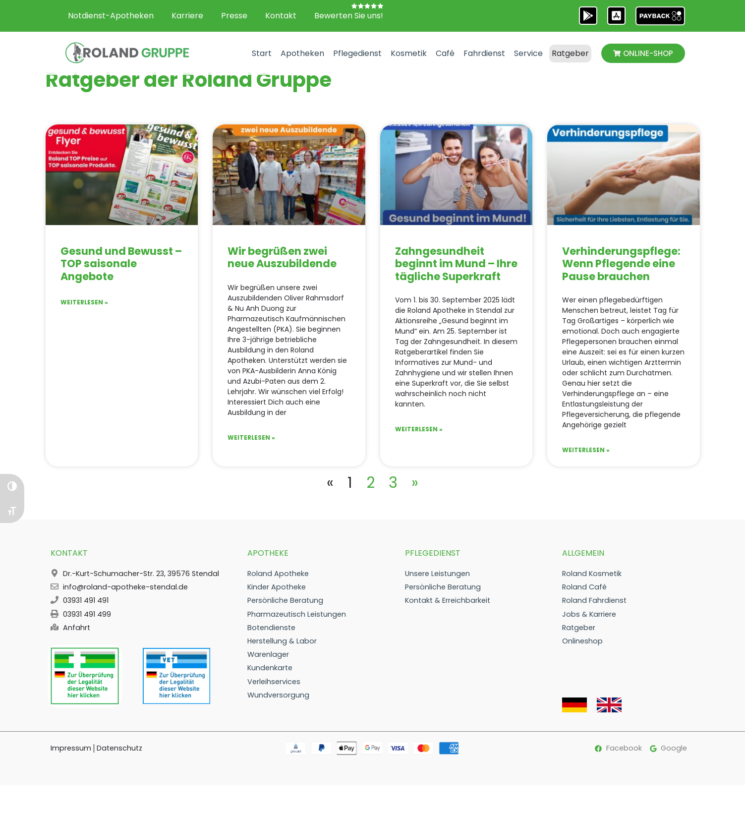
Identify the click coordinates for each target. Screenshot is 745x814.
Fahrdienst (484, 53)
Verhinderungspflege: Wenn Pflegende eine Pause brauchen (621, 273)
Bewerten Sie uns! (348, 15)
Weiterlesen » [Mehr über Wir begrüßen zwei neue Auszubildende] (251, 447)
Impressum (71, 758)
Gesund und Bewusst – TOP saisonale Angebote (121, 273)
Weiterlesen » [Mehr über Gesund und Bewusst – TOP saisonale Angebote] (84, 312)
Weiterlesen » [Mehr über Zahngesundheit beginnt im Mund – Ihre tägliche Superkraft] (419, 439)
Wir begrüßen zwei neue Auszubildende (282, 267)
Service (528, 53)
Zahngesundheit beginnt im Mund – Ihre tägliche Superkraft (456, 273)
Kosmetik (409, 53)
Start (262, 53)
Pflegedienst (357, 53)
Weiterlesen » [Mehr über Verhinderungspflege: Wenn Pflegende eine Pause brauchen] (586, 460)
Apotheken (302, 53)
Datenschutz (119, 758)
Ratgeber (570, 53)
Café (445, 53)
